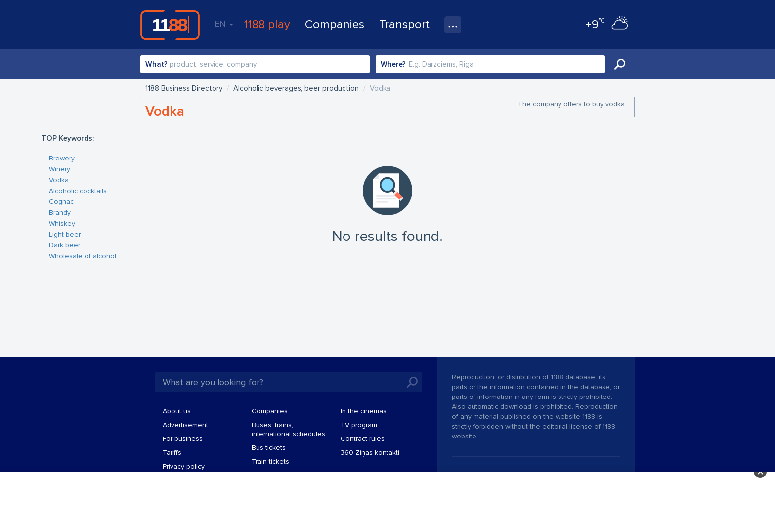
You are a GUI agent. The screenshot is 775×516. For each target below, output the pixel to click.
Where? (393, 64)
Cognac (61, 202)
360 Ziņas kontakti (370, 452)
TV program (359, 425)
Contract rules (363, 439)
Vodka (59, 180)
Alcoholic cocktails (78, 191)
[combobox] (255, 64)
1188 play (267, 24)
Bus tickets (269, 447)
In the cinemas (364, 411)
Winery (59, 169)
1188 (170, 25)
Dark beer (64, 245)
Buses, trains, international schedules (288, 429)
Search (620, 64)
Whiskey (62, 223)
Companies (334, 24)
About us (177, 411)
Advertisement (185, 425)
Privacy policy (184, 466)
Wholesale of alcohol (82, 256)
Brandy (60, 212)
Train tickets (270, 461)
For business (183, 439)
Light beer (65, 234)
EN (224, 23)
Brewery (62, 158)
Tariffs (172, 452)
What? (156, 64)
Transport (404, 24)
